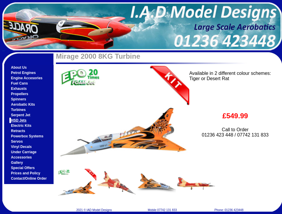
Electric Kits (21, 126)
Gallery (17, 163)
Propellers (19, 94)
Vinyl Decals (21, 147)
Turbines (18, 110)
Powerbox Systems (27, 136)
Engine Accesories (26, 78)
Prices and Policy (25, 173)
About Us (18, 67)
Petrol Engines (23, 73)
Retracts (18, 131)
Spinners (18, 99)
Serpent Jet (20, 115)
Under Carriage (24, 152)
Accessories (21, 157)
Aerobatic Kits (23, 104)
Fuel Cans (19, 83)
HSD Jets (18, 120)
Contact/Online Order (29, 178)
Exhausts (18, 89)
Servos (17, 141)
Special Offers (23, 168)
